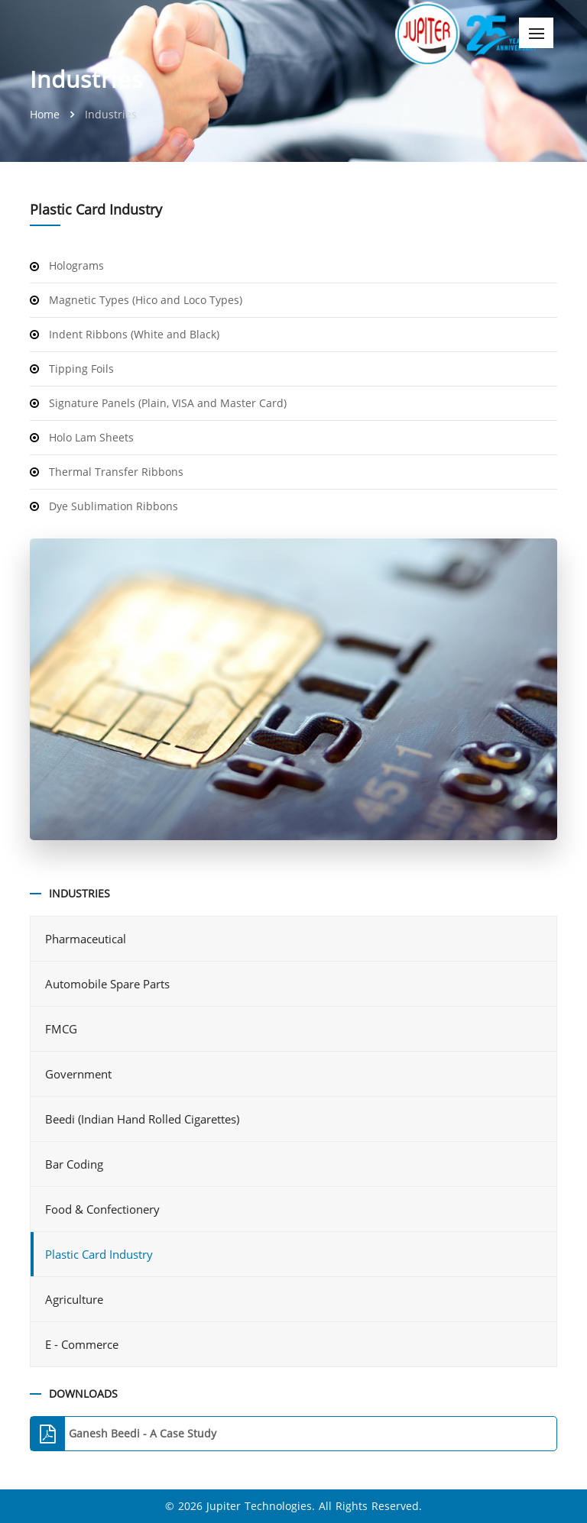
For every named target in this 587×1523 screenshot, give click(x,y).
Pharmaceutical (87, 938)
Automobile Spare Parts (109, 983)
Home (46, 114)
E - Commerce (83, 1344)
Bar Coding (75, 1164)
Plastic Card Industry (99, 1254)
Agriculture (75, 1299)
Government (80, 1074)
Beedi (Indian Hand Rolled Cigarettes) (143, 1119)
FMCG (62, 1028)
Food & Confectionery (104, 1209)
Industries (111, 114)
